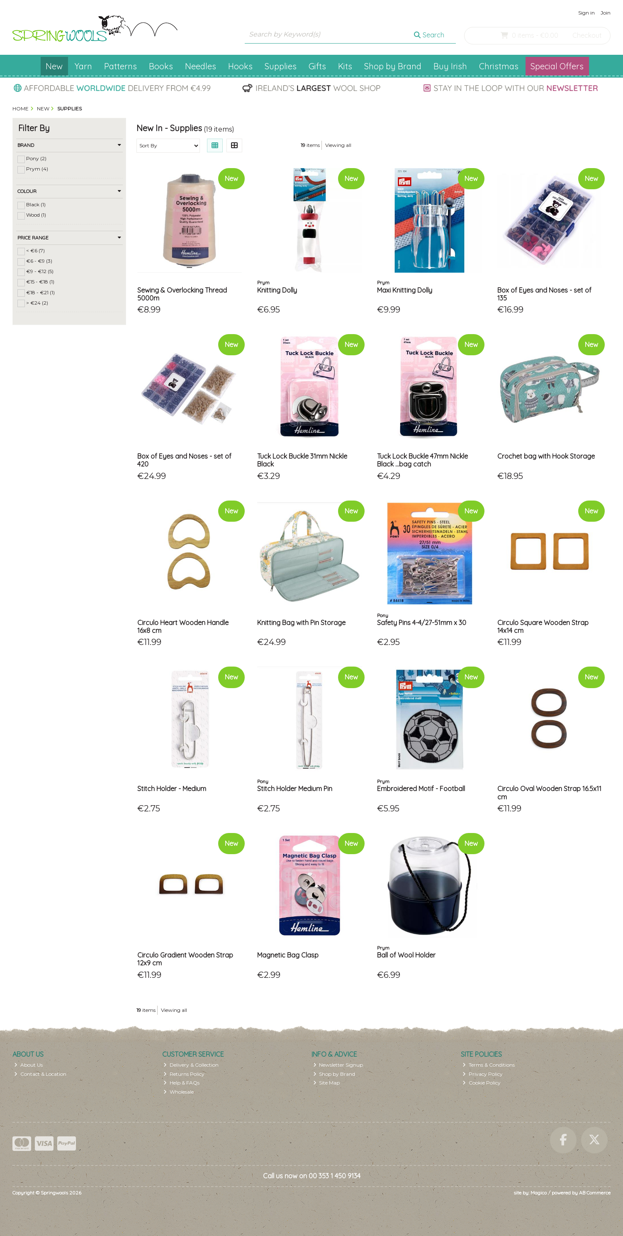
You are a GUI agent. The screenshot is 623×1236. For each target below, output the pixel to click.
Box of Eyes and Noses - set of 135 (544, 294)
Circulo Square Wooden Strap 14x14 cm (543, 626)
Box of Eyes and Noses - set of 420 (184, 460)
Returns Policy (183, 1074)
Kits (345, 66)
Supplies (281, 66)
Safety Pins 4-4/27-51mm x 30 (421, 622)
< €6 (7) (35, 250)
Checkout (587, 35)
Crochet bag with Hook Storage (546, 456)
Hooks (240, 66)
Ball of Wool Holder (406, 955)
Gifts (317, 66)
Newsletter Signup (338, 1065)
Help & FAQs (181, 1083)
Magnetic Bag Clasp (288, 955)
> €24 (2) (37, 302)
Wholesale (178, 1092)
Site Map (326, 1083)
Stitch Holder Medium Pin (294, 788)
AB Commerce (595, 1193)
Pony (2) (36, 158)
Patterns (120, 66)
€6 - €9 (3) (39, 261)
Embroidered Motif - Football (421, 788)
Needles (200, 66)
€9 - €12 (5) (40, 271)
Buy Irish (450, 66)
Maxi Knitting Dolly (404, 290)
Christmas (498, 66)
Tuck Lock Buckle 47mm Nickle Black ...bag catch (422, 460)
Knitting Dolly (277, 290)
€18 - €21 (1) (40, 292)
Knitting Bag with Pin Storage (301, 622)
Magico (539, 1193)
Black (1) (36, 204)
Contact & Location (40, 1074)
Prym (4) (37, 169)
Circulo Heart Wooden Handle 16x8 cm (183, 626)
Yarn (83, 66)
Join (606, 13)
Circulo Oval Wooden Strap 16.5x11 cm (549, 792)
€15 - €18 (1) (40, 281)
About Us (28, 1065)
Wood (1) (36, 215)
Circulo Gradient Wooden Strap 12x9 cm (185, 959)
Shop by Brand (392, 66)
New (54, 66)
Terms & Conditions (488, 1065)
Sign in (586, 13)
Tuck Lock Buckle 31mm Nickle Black (302, 460)
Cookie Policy (481, 1083)
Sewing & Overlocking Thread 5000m (182, 294)
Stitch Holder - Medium (171, 788)
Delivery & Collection (191, 1065)
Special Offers (557, 66)
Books (161, 66)
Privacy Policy (482, 1074)
